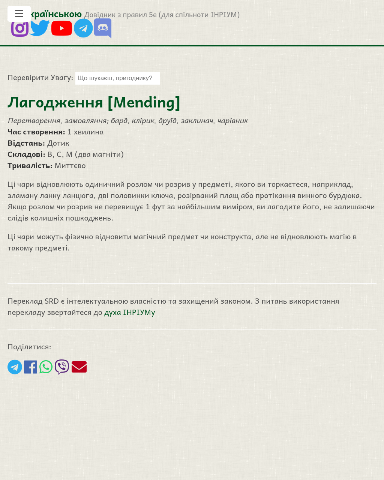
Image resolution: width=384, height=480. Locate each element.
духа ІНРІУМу (129, 312)
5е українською (46, 13)
